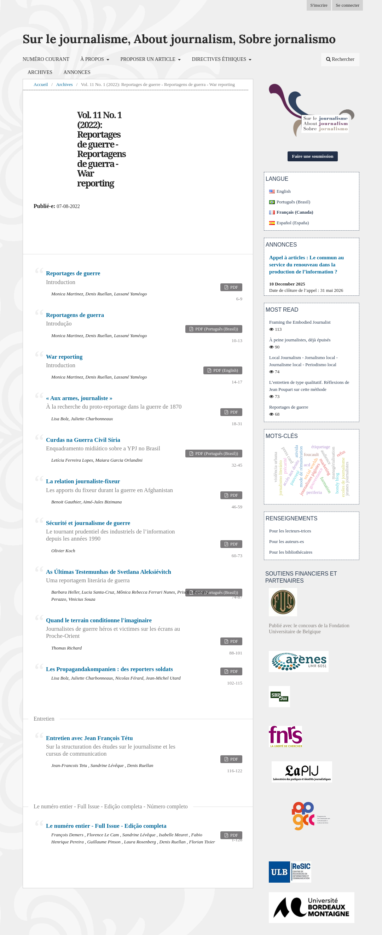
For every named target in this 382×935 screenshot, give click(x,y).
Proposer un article (148, 59)
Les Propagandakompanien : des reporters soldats (109, 669)
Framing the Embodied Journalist (300, 322)
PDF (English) (225, 370)
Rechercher (340, 59)
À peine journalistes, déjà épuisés (300, 339)
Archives (40, 72)
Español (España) (293, 222)
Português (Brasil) (293, 201)
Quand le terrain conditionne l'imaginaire (114, 628)
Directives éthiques (219, 59)
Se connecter (347, 5)
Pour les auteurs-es (286, 541)
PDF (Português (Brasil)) (216, 329)
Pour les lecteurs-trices (290, 530)
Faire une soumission (313, 156)
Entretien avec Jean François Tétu (114, 746)
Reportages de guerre (288, 407)
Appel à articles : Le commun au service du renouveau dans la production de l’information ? (306, 264)
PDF (233, 287)
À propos (92, 59)
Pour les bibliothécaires (290, 552)
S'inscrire (319, 5)
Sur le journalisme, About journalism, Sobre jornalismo (179, 38)
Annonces (77, 72)
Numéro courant (46, 59)
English (284, 191)
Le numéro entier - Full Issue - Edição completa (106, 826)
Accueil (41, 84)
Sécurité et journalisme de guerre (114, 531)
